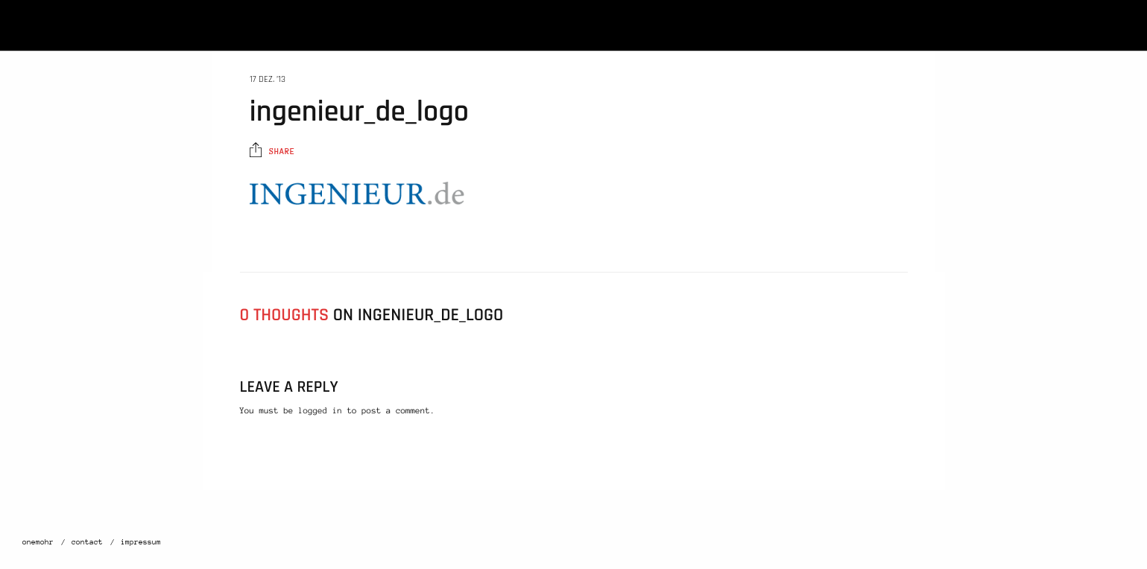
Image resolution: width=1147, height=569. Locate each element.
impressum (141, 542)
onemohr (38, 542)
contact (87, 542)
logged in (320, 411)
